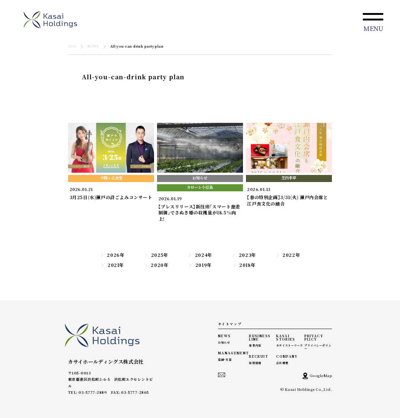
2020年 (156, 265)
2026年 (112, 255)
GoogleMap (317, 376)
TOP (72, 46)
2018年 (244, 265)
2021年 (112, 265)
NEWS (93, 46)
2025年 (156, 255)
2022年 (288, 255)
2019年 (200, 265)
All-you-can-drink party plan (137, 46)
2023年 (244, 255)
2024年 (200, 255)
